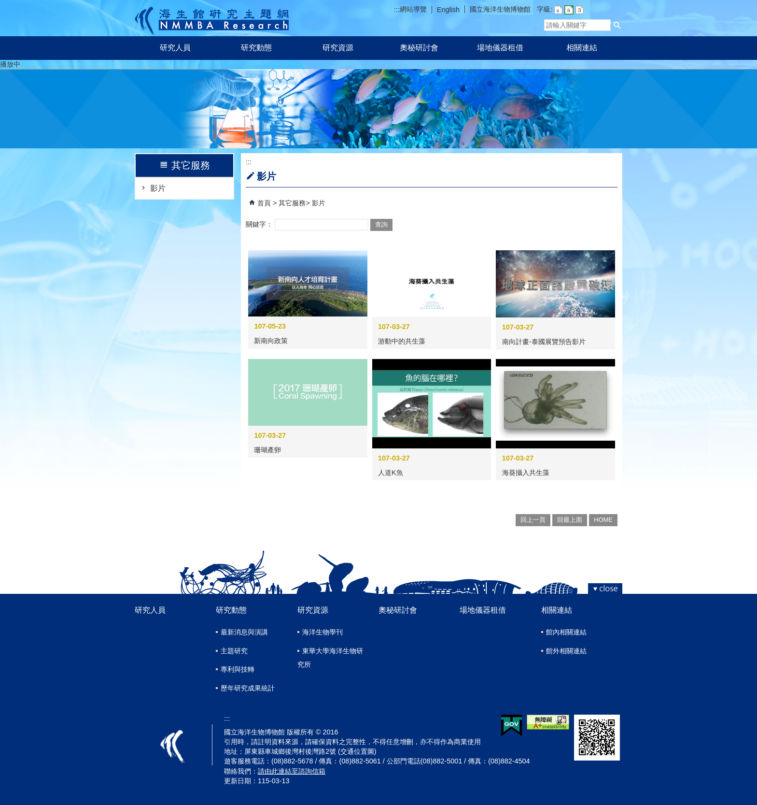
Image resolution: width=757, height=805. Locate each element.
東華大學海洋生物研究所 (330, 658)
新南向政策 (271, 341)
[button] (617, 25)
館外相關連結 (566, 651)
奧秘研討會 (419, 47)
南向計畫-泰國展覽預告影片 (544, 341)
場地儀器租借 (500, 47)
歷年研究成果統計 (248, 688)
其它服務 (292, 203)
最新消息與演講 (244, 632)
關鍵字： (259, 224)
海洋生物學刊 (322, 632)
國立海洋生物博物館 (500, 9)
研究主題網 (212, 18)
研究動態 (256, 47)
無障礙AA (548, 722)
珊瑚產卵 (267, 450)
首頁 (264, 203)
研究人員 (175, 47)
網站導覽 (413, 9)
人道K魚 (390, 472)
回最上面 (569, 519)
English (448, 10)
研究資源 (337, 47)
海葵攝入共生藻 (525, 472)
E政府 (511, 725)
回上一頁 (533, 519)
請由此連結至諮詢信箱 (291, 771)
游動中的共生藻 (401, 341)
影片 (158, 188)
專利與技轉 (237, 669)
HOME (603, 519)
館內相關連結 (566, 632)
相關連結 (581, 47)
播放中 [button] (10, 64)
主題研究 (234, 651)
